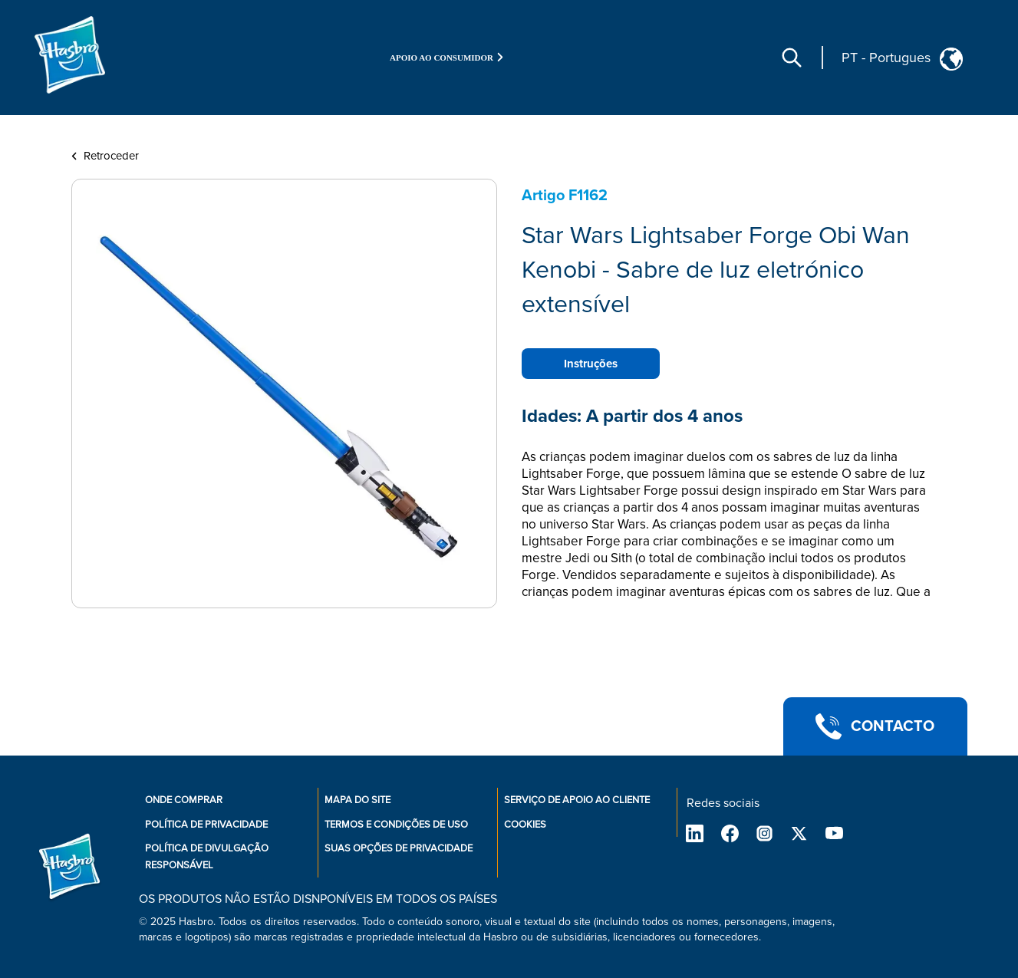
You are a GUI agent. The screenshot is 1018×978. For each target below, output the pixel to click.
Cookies (525, 824)
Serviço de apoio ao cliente (577, 800)
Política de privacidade (206, 824)
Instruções (591, 363)
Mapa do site (357, 800)
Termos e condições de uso (396, 824)
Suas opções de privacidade (399, 848)
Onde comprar (183, 800)
